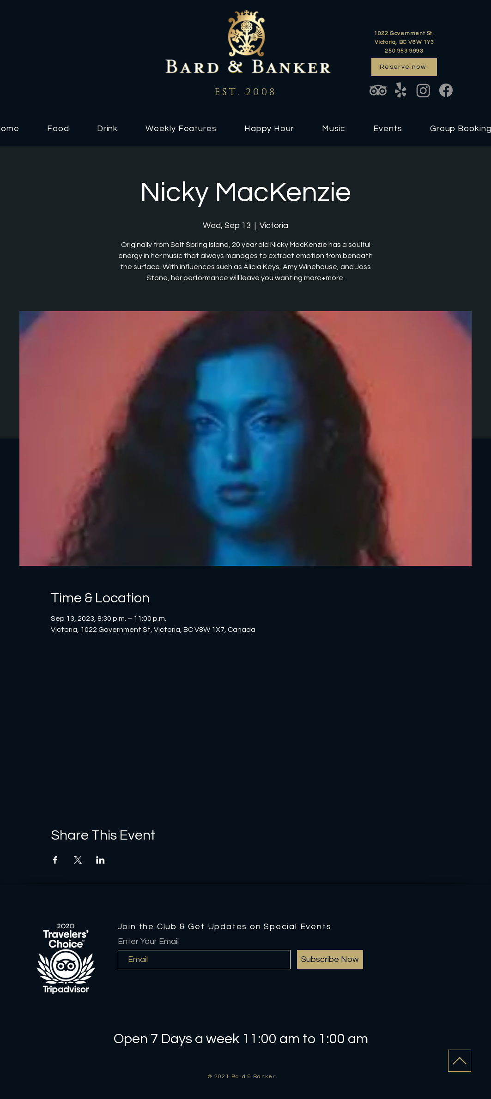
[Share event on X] (77, 860)
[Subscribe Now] (330, 959)
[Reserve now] (404, 67)
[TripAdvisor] (378, 90)
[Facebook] (446, 90)
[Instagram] (423, 90)
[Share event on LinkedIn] (100, 860)
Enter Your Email (148, 941)
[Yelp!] (401, 90)
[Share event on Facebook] (55, 860)
